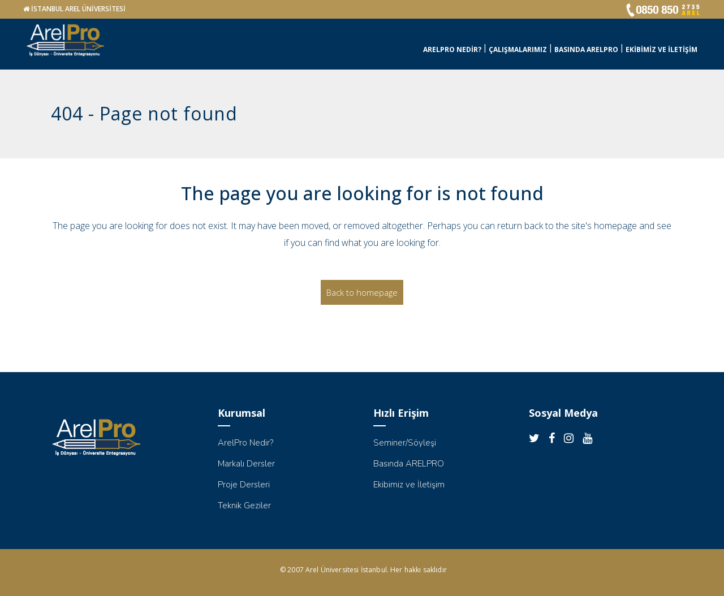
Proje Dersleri (244, 484)
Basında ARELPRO (408, 463)
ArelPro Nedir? (245, 442)
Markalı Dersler (246, 463)
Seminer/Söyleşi (404, 442)
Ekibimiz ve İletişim (409, 484)
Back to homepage (362, 292)
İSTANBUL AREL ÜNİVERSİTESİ (78, 9)
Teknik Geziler (244, 505)
